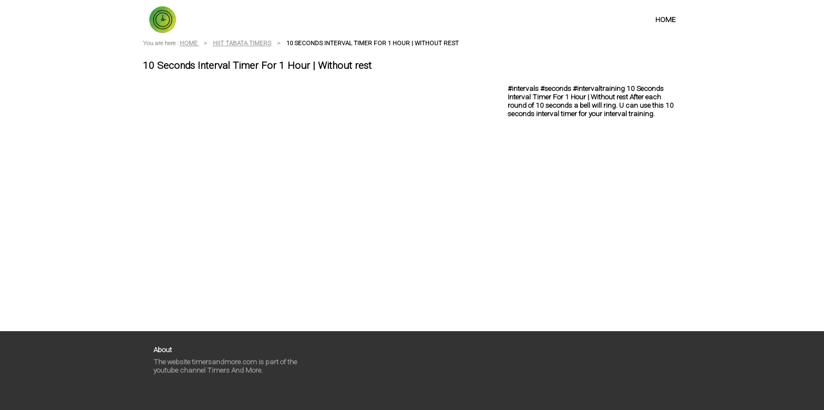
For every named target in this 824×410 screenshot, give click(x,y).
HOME (665, 19)
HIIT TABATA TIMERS (242, 43)
